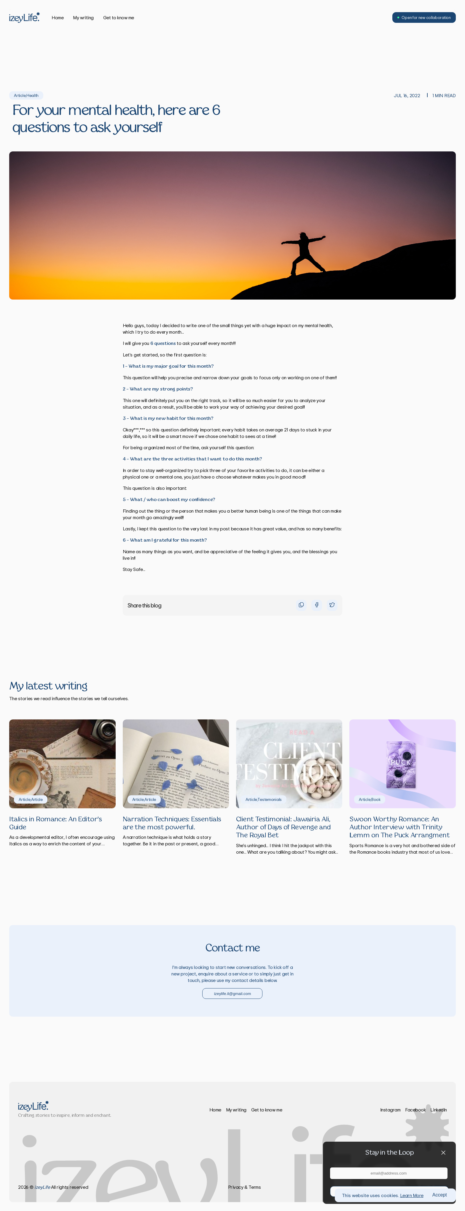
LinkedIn (438, 1109)
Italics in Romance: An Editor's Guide (55, 823)
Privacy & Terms (244, 1187)
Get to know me (118, 17)
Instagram (390, 1109)
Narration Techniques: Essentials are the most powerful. (172, 823)
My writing (83, 17)
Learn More (411, 1195)
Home (57, 17)
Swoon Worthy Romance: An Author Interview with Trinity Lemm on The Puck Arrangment (399, 827)
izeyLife (42, 1187)
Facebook (415, 1109)
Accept (439, 1194)
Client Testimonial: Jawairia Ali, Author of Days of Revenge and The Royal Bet (283, 827)
